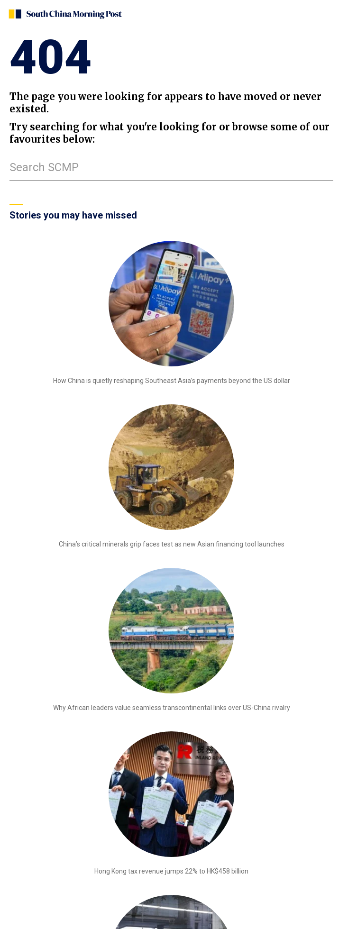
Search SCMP (44, 167)
